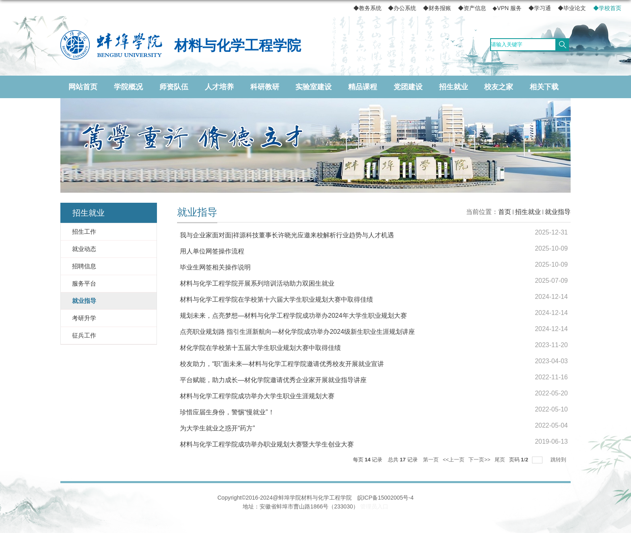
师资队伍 (173, 87)
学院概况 (128, 87)
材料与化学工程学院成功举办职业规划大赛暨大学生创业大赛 (267, 444)
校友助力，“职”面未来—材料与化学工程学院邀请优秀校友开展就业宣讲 (282, 363)
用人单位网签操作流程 (212, 251)
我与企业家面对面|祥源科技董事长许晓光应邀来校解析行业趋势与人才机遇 (287, 235)
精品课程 (362, 87)
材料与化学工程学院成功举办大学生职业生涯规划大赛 (257, 396)
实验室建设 (313, 87)
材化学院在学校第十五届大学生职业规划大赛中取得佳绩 (260, 347)
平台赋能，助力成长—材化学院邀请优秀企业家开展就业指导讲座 (273, 380)
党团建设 (408, 87)
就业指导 (558, 211)
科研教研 (264, 87)
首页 (504, 211)
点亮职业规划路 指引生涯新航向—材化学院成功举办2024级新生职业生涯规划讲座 (297, 331)
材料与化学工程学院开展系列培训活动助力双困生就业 (257, 283)
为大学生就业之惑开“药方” (217, 428)
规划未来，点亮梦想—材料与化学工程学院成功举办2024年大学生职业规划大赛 (293, 315)
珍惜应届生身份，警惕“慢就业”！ (227, 412)
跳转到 (559, 460)
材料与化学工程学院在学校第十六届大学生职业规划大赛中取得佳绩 (276, 299)
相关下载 (544, 87)
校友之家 (498, 87)
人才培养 (219, 87)
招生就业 (453, 87)
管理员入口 (374, 506)
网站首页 (82, 87)
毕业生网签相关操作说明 (215, 267)
